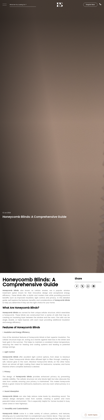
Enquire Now (90, 4)
